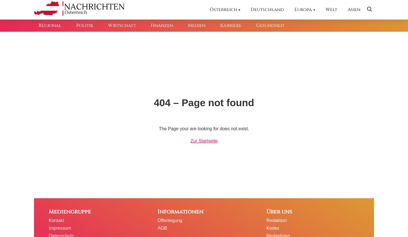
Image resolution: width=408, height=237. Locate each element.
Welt (331, 10)
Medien (196, 25)
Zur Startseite (204, 140)
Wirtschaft (122, 25)
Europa (303, 10)
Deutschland (267, 10)
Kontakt (56, 220)
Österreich (223, 10)
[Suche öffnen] (369, 10)
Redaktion (276, 220)
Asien (354, 10)
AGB (162, 228)
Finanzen (162, 25)
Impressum (60, 228)
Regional (50, 25)
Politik (84, 25)
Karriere (230, 25)
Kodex (272, 228)
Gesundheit (270, 25)
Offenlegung (170, 220)
